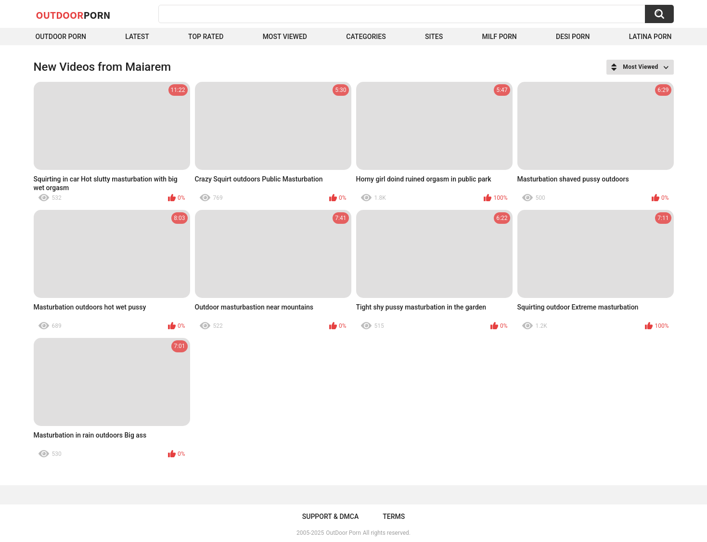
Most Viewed (285, 36)
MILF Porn (499, 36)
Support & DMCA (330, 516)
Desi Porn (573, 36)
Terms (394, 516)
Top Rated (205, 36)
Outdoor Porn (61, 36)
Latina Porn (650, 36)
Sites (434, 36)
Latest (137, 36)
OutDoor (73, 15)
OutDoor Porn (343, 532)
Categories (366, 36)
